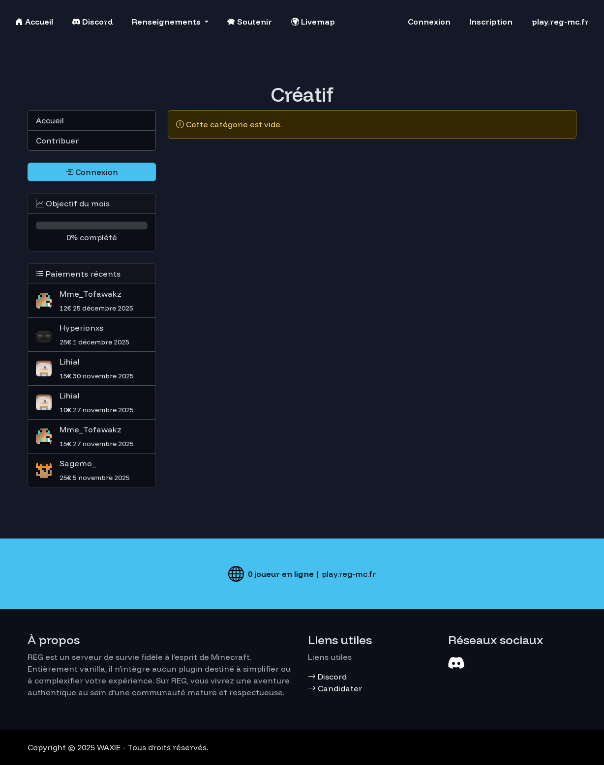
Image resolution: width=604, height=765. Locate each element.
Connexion (429, 22)
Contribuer (57, 140)
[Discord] (456, 663)
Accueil (34, 22)
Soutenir (249, 22)
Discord (92, 22)
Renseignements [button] (167, 22)
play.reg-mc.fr (560, 22)
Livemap (313, 22)
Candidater (335, 688)
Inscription (491, 22)
